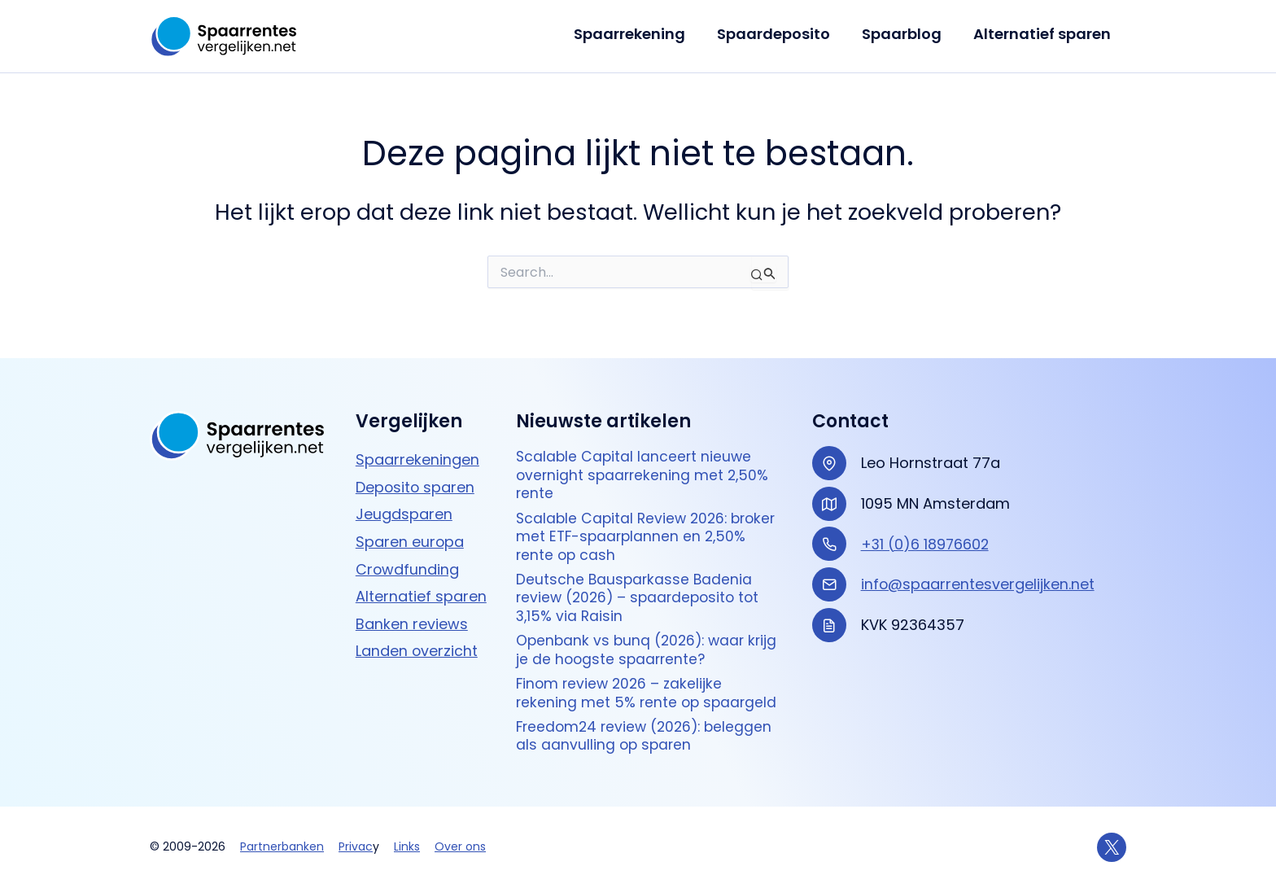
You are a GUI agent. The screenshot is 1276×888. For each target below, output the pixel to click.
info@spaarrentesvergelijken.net (978, 573)
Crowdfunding (408, 558)
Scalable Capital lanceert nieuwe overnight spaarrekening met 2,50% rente (645, 465)
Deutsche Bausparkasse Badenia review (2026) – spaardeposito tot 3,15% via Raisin (641, 592)
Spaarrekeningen (417, 449)
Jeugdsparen (404, 503)
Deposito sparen (416, 476)
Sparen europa (410, 531)
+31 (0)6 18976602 (926, 533)
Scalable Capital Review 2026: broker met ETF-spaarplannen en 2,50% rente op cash (650, 529)
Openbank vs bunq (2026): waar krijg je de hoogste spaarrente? (650, 647)
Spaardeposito (779, 34)
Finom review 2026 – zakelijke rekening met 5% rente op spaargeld (648, 691)
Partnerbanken (282, 846)
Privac (356, 846)
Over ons (460, 846)
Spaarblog (905, 34)
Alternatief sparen (1043, 34)
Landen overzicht (417, 640)
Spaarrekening (637, 34)
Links (407, 846)
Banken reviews (412, 613)
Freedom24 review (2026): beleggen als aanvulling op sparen (648, 735)
